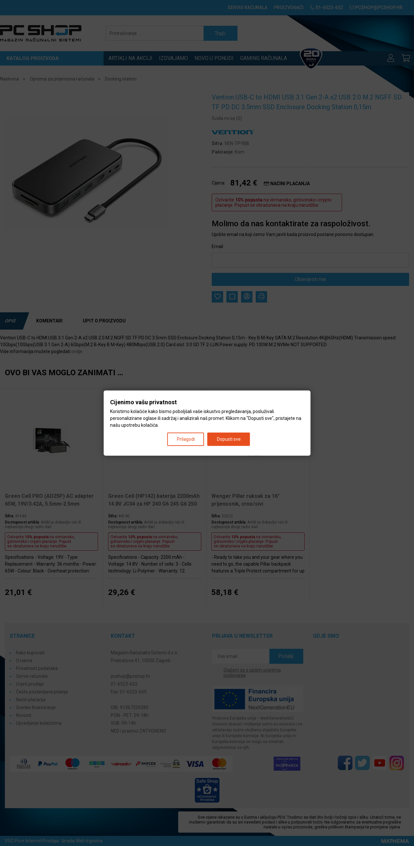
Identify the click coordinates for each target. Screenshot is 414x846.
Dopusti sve (229, 439)
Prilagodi (186, 439)
